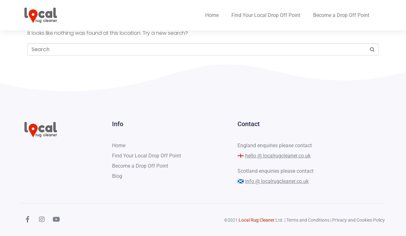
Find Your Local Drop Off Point (265, 15)
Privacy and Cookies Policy (358, 220)
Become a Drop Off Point (341, 15)
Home (212, 15)
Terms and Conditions (307, 220)
